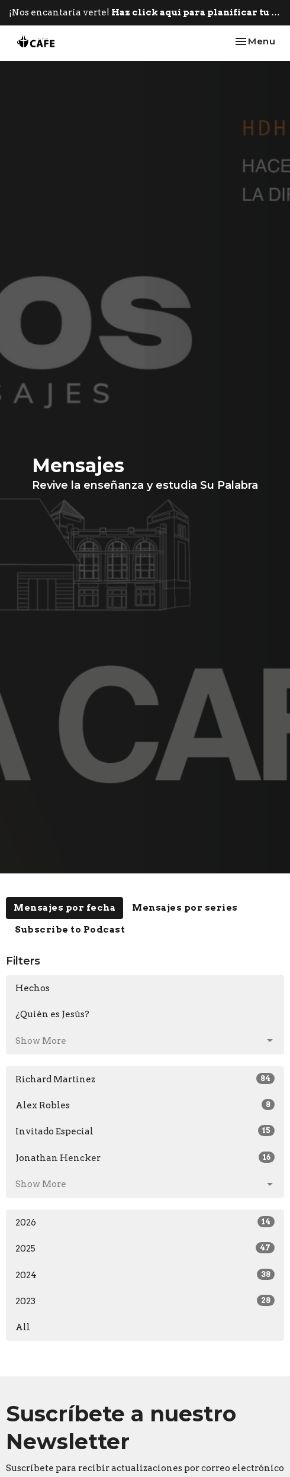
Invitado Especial (145, 1131)
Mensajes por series (185, 907)
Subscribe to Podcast (70, 929)
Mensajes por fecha (64, 907)
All (22, 1327)
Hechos (32, 988)
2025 (145, 1248)
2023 (145, 1301)
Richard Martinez (145, 1079)
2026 (145, 1222)
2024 (145, 1275)
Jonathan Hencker (145, 1157)
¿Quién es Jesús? (52, 1014)
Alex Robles (145, 1105)
